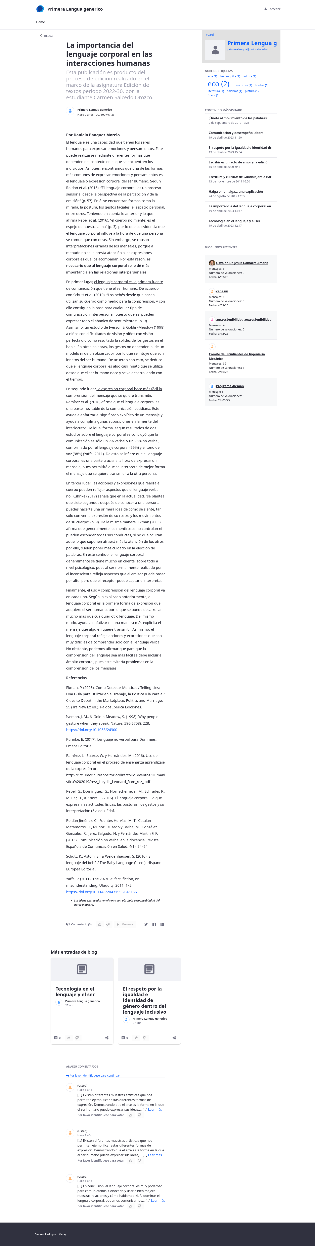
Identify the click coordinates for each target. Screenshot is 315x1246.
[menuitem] (41, 22)
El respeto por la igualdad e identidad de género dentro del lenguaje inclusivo (144, 1000)
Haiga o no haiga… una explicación (236, 191)
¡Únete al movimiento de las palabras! (238, 118)
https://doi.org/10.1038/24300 (91, 729)
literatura (216, 91)
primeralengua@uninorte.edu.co (249, 49)
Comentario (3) (78, 924)
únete (213, 95)
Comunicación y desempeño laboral (236, 133)
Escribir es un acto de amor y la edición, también (240, 162)
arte (212, 76)
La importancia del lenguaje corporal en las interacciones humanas (240, 206)
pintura (252, 91)
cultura (249, 76)
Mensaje (125, 924)
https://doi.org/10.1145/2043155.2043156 (101, 891)
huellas (261, 85)
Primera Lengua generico (94, 109)
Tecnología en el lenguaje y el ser (75, 991)
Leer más (155, 1109)
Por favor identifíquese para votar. (101, 1115)
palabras (234, 91)
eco (218, 83)
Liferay (62, 1234)
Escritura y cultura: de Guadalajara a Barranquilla (240, 177)
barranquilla (230, 76)
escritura (244, 85)
